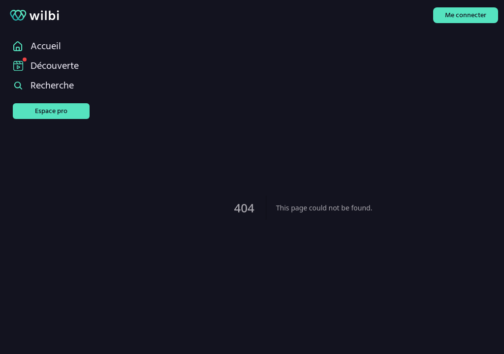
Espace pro (51, 111)
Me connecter (465, 15)
